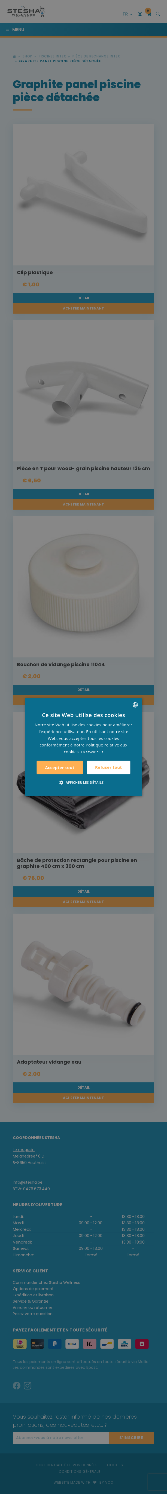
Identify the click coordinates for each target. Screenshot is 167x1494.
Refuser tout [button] (108, 767)
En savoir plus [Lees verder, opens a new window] (92, 752)
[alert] (83, 747)
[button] (83, 782)
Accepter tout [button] (59, 767)
